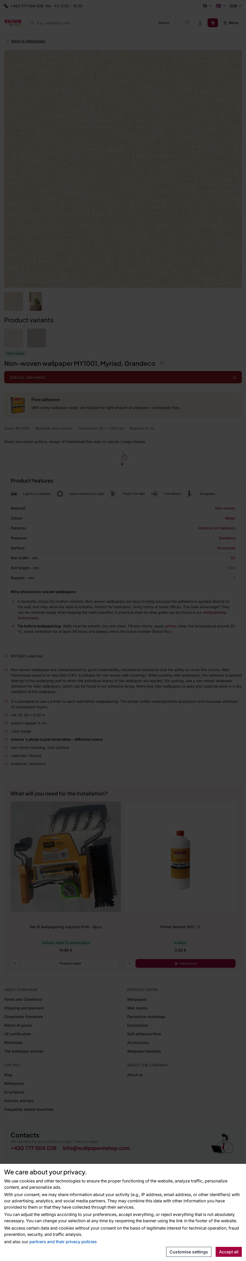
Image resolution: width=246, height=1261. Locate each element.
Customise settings (189, 1251)
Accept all (228, 1251)
